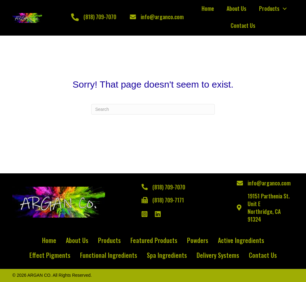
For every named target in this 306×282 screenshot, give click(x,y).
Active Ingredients (241, 240)
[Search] (153, 109)
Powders (197, 240)
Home (208, 8)
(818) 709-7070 (99, 17)
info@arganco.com (162, 17)
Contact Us (243, 25)
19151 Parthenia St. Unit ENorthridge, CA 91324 (269, 207)
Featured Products (153, 240)
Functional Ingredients (108, 255)
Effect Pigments (49, 255)
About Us (236, 8)
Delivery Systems (218, 255)
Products (269, 8)
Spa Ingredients (167, 255)
